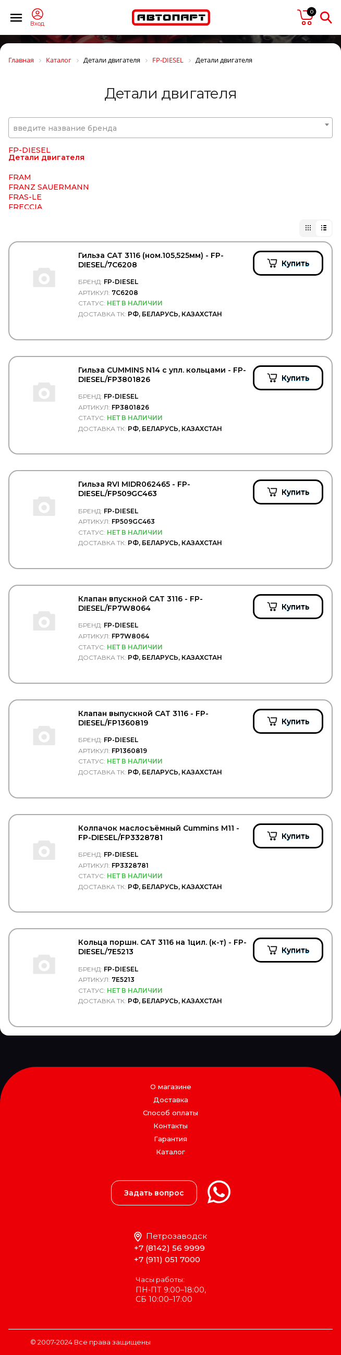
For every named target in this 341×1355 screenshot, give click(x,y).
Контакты (170, 1126)
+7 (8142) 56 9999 (169, 1248)
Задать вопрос (154, 1193)
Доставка (170, 1099)
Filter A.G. (26, 152)
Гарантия (170, 1139)
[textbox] (170, 128)
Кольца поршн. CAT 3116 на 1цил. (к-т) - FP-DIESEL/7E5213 (162, 947)
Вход (37, 24)
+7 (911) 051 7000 (167, 1259)
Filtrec (20, 172)
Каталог (170, 1152)
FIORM (21, 201)
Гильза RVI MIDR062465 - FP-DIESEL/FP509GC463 (134, 488)
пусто (305, 17)
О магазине (170, 1086)
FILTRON (25, 191)
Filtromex (26, 182)
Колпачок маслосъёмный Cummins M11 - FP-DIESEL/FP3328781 (158, 832)
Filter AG (24, 162)
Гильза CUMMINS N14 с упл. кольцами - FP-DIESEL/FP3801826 (162, 374)
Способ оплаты (170, 1112)
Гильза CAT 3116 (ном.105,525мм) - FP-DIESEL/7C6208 (151, 260)
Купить (295, 263)
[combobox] (170, 127)
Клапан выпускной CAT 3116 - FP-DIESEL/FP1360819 (143, 718)
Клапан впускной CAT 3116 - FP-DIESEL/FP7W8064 (140, 603)
